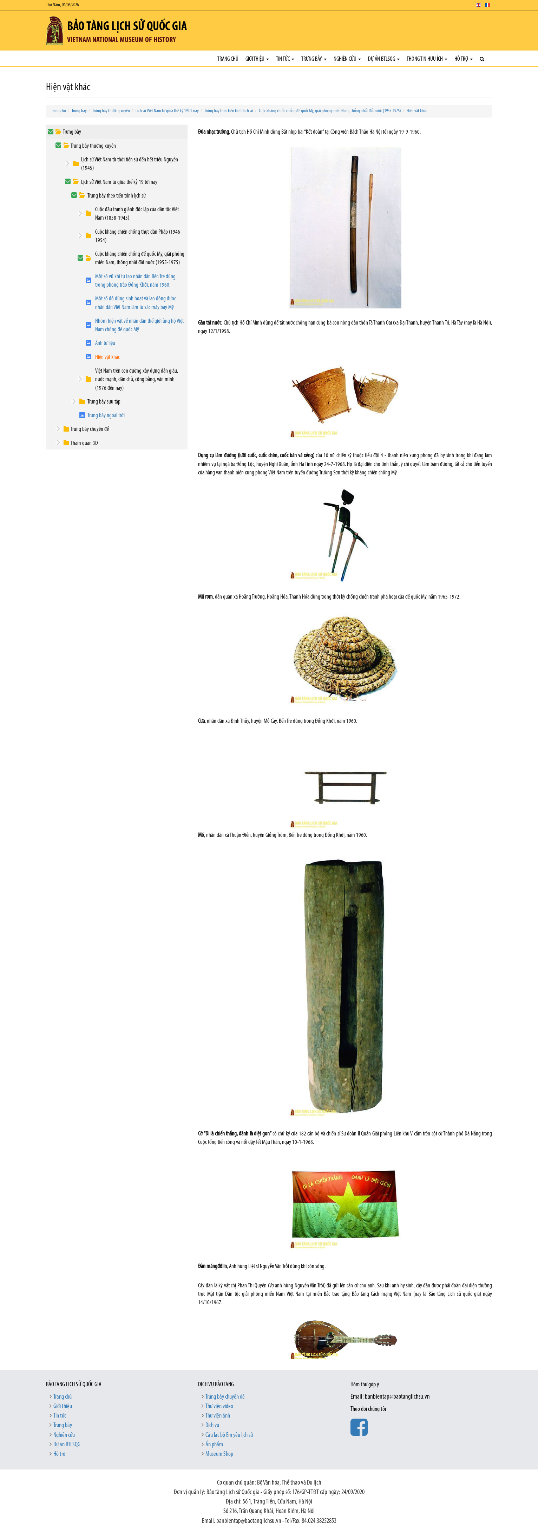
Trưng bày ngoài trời (106, 416)
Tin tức (285, 59)
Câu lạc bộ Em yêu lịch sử (229, 1435)
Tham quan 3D (84, 443)
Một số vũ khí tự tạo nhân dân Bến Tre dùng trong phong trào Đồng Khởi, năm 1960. (135, 281)
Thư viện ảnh (217, 1416)
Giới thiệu (257, 59)
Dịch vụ (212, 1425)
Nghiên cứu (347, 59)
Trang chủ (227, 59)
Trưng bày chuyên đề (90, 429)
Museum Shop (219, 1454)
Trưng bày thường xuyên (111, 111)
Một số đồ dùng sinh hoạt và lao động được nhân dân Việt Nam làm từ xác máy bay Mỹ (135, 303)
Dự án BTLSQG (384, 59)
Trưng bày (314, 59)
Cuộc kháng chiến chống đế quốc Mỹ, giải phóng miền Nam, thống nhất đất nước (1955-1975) (330, 111)
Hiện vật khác (417, 111)
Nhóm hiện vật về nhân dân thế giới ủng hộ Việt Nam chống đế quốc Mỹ (139, 325)
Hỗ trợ (463, 59)
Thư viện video (219, 1406)
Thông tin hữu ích (427, 59)
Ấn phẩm (214, 1444)
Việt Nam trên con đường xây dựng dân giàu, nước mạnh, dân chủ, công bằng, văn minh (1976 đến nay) (136, 379)
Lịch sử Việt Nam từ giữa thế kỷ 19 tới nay (167, 111)
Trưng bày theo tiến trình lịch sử (228, 111)
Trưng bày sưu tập (103, 402)
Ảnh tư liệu (105, 343)
